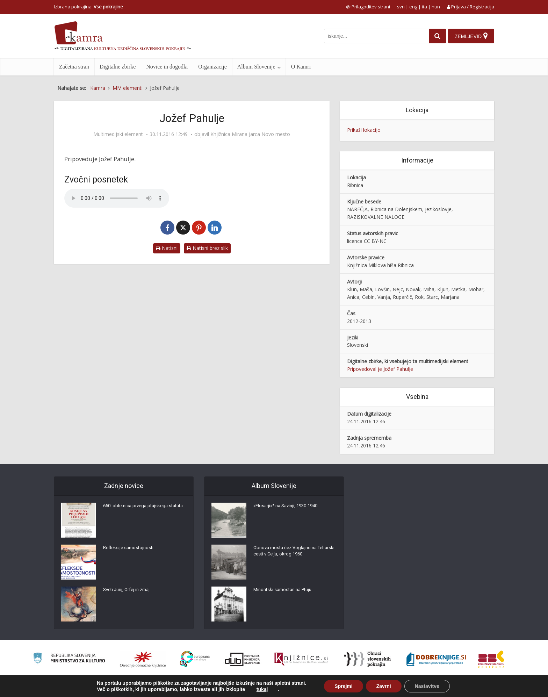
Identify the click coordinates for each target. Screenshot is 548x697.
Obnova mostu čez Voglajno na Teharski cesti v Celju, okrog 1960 (289, 553)
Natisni (167, 248)
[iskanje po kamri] (374, 36)
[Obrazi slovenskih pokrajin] (367, 659)
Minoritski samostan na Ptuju (285, 592)
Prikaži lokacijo (364, 130)
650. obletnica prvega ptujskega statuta (138, 511)
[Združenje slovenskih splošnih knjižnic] (301, 659)
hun (436, 6)
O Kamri (301, 67)
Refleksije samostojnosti (130, 550)
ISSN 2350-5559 (478, 687)
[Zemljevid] (470, 36)
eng (413, 6)
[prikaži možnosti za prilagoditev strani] (368, 6)
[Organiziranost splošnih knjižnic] (143, 659)
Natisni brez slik (207, 248)
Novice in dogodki (167, 67)
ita (424, 6)
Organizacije (212, 67)
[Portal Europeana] (195, 659)
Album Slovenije (256, 67)
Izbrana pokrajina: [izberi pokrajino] (88, 6)
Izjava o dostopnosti (437, 687)
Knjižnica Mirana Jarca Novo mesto (250, 134)
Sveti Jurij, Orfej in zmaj (129, 592)
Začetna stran (74, 67)
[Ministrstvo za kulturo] (69, 659)
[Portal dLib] (242, 659)
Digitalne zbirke (118, 67)
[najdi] (435, 36)
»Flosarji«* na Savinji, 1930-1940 (288, 508)
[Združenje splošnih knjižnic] (491, 659)
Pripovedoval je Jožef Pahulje (380, 369)
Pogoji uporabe (396, 687)
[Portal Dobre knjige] (436, 659)
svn (401, 6)
